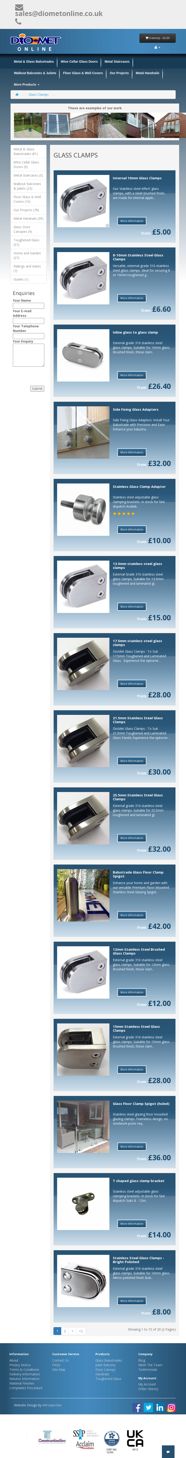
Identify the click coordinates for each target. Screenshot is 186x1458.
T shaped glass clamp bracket (138, 1180)
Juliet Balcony (105, 1365)
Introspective (52, 1405)
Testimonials (147, 1369)
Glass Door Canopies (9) (23, 229)
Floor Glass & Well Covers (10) (27, 199)
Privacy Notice (20, 1365)
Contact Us (60, 1360)
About (13, 1360)
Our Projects (119, 73)
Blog (141, 1360)
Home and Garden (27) (27, 255)
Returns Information (24, 1379)
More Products (26, 84)
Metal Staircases (117, 61)
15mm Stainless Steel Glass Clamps (136, 1028)
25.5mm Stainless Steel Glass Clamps (138, 797)
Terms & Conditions (24, 1369)
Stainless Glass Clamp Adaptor (139, 486)
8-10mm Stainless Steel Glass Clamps (138, 257)
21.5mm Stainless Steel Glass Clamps (138, 720)
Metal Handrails (147, 73)
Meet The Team (150, 1365)
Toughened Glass (108, 1379)
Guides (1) (21, 279)
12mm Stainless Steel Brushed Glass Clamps (139, 951)
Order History (148, 1389)
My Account (147, 1384)
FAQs (56, 1365)
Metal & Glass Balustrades (34, 61)
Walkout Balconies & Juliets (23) (27, 186)
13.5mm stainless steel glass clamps (137, 565)
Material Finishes (21, 1383)
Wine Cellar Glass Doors (79, 61)
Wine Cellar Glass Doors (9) (26, 164)
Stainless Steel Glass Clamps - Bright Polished (138, 1260)
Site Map (58, 1369)
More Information (131, 221)
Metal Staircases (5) (28, 175)
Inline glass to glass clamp (135, 332)
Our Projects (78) (26, 210)
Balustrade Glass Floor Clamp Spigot (138, 874)
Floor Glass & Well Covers (83, 73)
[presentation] (41, 375)
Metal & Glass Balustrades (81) (26, 151)
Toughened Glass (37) (26, 242)
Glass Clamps (39, 94)
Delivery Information (24, 1374)
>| (81, 1331)
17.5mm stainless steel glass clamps (137, 642)
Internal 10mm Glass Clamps (137, 178)
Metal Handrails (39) (28, 218)
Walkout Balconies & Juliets (35, 73)
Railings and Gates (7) (27, 268)
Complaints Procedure (25, 1388)
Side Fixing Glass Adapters (135, 409)
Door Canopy (105, 1369)
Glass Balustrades (108, 1360)
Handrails (102, 1374)
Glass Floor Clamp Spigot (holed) (141, 1103)
